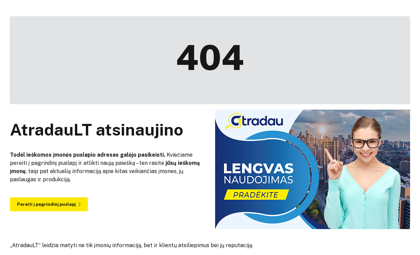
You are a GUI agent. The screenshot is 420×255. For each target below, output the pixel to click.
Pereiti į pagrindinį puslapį (49, 204)
